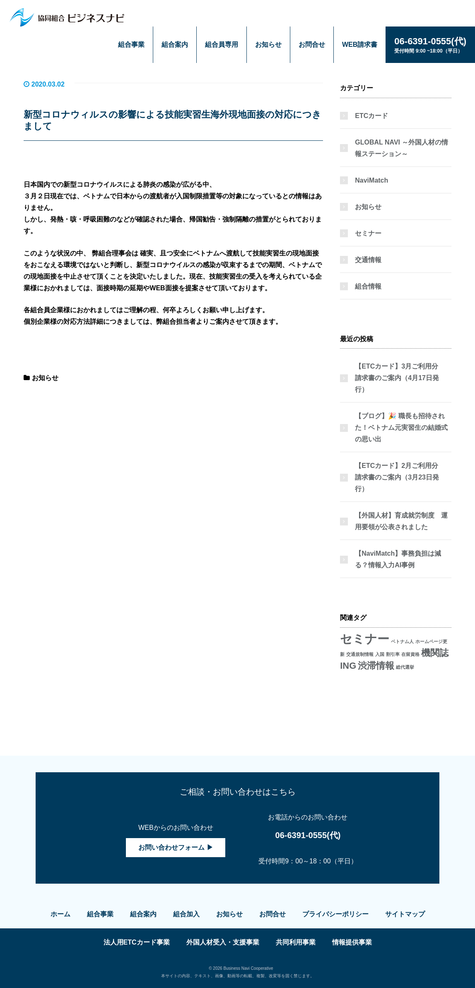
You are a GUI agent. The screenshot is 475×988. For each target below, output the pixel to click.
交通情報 (368, 259)
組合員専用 (221, 44)
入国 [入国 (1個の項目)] (379, 654)
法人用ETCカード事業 (137, 942)
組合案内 (175, 44)
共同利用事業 (296, 942)
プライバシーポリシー (335, 914)
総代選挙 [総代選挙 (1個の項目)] (405, 667)
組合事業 (131, 44)
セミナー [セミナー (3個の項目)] (364, 639)
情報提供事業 (352, 942)
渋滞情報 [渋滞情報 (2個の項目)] (376, 665)
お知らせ (268, 44)
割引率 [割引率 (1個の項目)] (393, 654)
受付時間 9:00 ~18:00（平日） (430, 44)
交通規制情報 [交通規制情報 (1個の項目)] (360, 654)
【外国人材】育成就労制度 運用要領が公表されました (401, 521)
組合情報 (368, 286)
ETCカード (371, 115)
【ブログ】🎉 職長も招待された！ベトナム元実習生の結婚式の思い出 (401, 427)
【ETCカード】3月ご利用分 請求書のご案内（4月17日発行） (400, 378)
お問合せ (312, 44)
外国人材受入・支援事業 (222, 942)
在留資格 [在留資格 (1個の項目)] (410, 654)
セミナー (368, 233)
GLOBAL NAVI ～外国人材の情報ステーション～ (401, 148)
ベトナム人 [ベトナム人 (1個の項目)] (402, 641)
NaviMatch (371, 180)
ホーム (60, 914)
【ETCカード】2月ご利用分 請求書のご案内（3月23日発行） (400, 477)
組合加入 (186, 914)
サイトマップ (405, 914)
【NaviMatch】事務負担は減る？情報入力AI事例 (398, 559)
